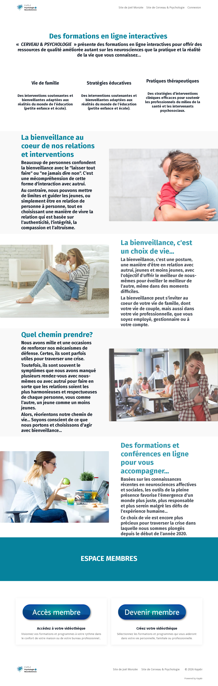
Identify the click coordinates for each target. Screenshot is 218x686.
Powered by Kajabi (193, 678)
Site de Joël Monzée (131, 7)
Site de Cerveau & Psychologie (165, 7)
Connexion (194, 7)
